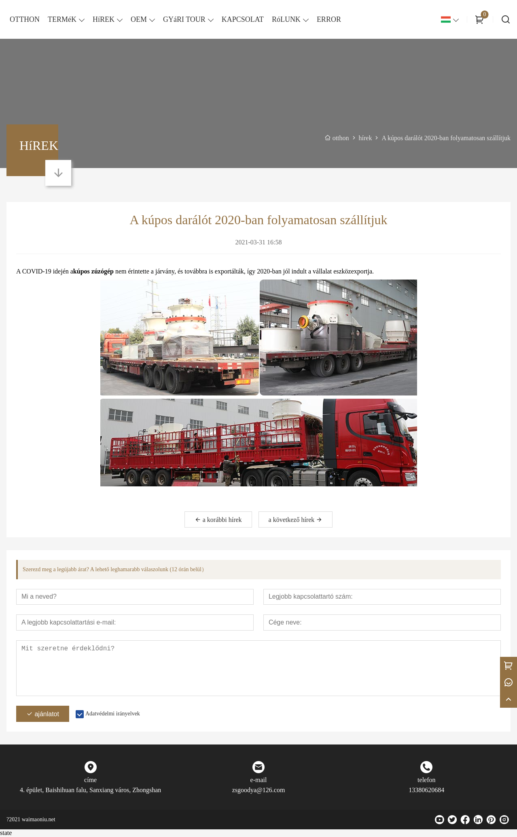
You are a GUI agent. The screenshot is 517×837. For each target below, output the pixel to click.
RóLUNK (286, 19)
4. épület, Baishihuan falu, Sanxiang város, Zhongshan (90, 790)
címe (90, 780)
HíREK (103, 19)
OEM (139, 19)
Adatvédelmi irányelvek (112, 714)
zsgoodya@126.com (258, 790)
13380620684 (426, 790)
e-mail (258, 780)
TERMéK (62, 19)
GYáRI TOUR (184, 19)
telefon (426, 780)
